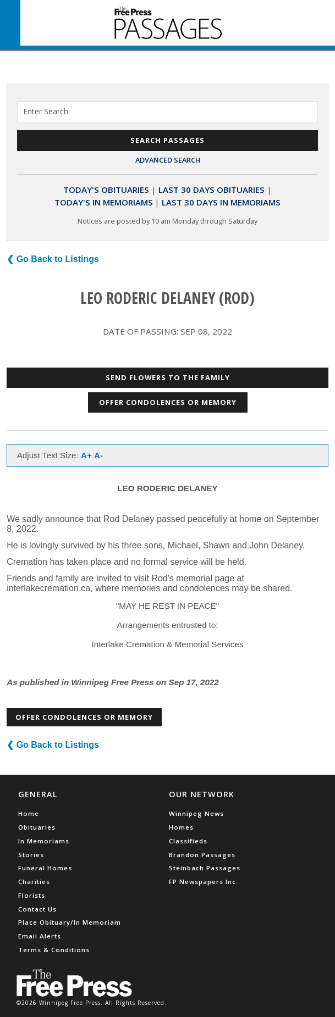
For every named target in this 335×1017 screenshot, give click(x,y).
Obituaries (37, 827)
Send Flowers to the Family (168, 377)
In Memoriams (43, 841)
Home (28, 813)
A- (98, 455)
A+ (86, 455)
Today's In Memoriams (103, 202)
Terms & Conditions (54, 950)
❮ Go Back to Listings (53, 259)
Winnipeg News (196, 813)
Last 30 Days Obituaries (211, 189)
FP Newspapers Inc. (203, 881)
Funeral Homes (45, 868)
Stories (31, 855)
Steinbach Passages (204, 868)
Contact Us (37, 909)
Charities (34, 881)
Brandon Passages (202, 855)
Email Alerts (39, 936)
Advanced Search (167, 160)
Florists (31, 895)
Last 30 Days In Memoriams (221, 202)
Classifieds (188, 841)
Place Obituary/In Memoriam (69, 922)
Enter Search (45, 111)
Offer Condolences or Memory (168, 402)
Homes (181, 827)
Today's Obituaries (106, 189)
